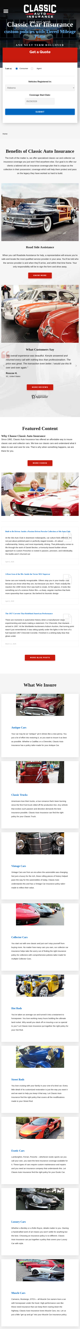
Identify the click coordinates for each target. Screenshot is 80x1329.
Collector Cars (20, 938)
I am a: (8, 68)
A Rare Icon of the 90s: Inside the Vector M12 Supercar (30, 575)
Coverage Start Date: (39, 95)
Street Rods (18, 1080)
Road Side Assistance (40, 245)
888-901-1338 (40, 22)
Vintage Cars (19, 867)
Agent (39, 68)
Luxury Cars (19, 1223)
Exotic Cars (18, 1152)
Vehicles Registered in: (40, 81)
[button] (6, 11)
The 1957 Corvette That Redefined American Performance (32, 615)
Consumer (24, 68)
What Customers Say (40, 347)
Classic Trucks (20, 796)
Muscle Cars (19, 1294)
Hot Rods (17, 1009)
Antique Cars (19, 728)
